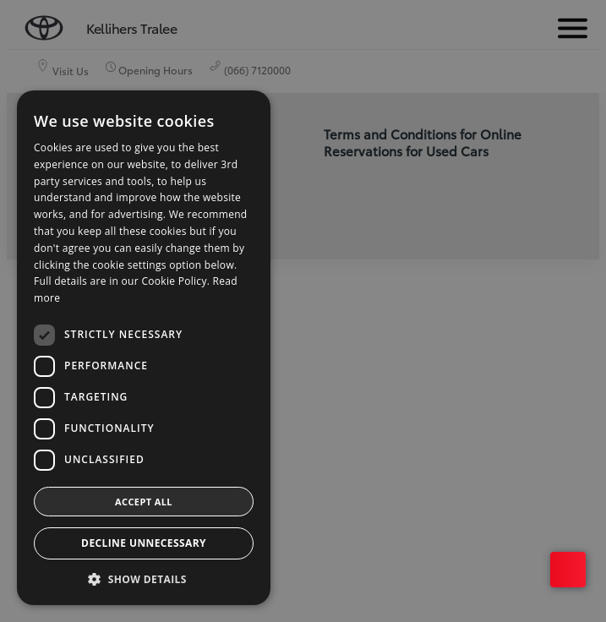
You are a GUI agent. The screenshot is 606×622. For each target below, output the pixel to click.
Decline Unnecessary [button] (143, 543)
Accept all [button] (143, 501)
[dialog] (303, 311)
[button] (144, 579)
